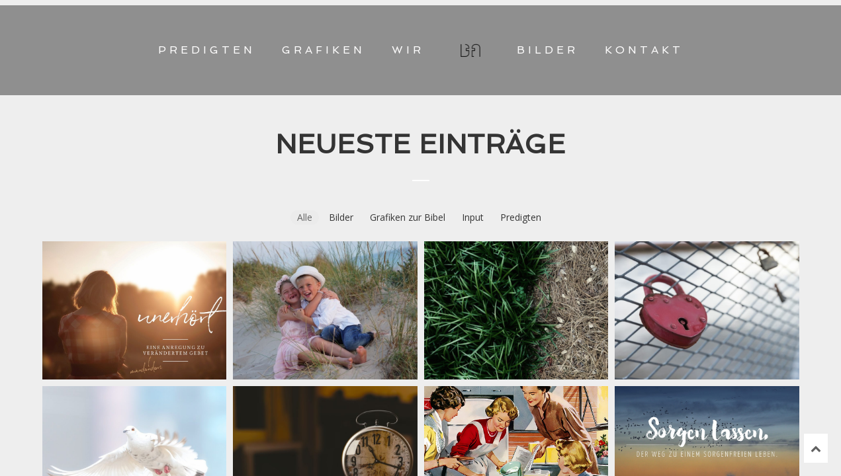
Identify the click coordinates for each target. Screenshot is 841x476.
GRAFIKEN (323, 50)
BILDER (547, 50)
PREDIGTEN (206, 50)
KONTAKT (644, 50)
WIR (408, 50)
